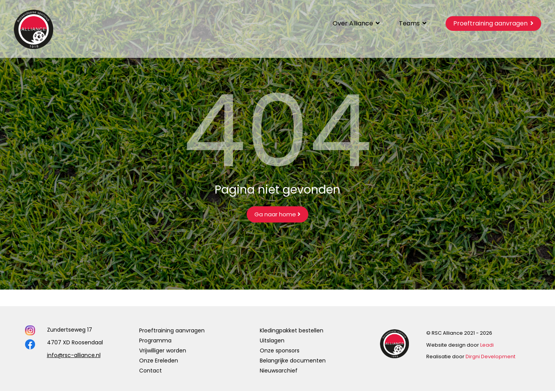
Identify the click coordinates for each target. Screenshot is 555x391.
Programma (155, 340)
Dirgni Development (490, 356)
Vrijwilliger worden (162, 350)
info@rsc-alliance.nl (74, 355)
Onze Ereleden (158, 360)
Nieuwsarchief (279, 370)
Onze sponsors (279, 350)
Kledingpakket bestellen (291, 330)
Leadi (487, 345)
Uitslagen (272, 340)
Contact (150, 370)
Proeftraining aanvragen (172, 330)
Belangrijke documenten (293, 360)
